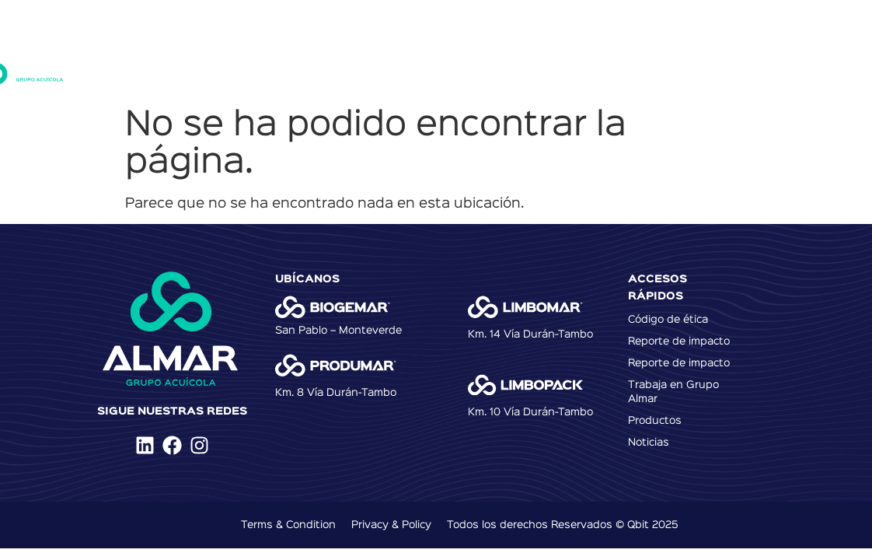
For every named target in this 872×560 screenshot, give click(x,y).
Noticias (614, 66)
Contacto (688, 66)
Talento (545, 66)
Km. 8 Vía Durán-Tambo (335, 392)
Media (756, 66)
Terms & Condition (288, 525)
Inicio (219, 66)
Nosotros (286, 66)
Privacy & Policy (391, 525)
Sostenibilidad (459, 66)
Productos (365, 66)
